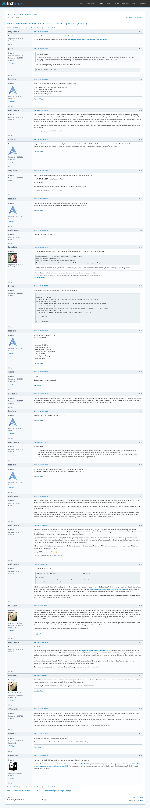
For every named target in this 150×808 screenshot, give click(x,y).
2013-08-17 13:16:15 (41, 525)
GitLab (116, 4)
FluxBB (140, 800)
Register (28, 14)
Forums (100, 4)
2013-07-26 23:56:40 (41, 230)
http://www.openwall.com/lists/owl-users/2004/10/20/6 (90, 40)
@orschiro (37, 385)
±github (40, 634)
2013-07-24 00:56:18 (41, 79)
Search (20, 14)
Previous (15, 27)
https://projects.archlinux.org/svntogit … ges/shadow (108, 589)
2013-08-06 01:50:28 (41, 286)
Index (8, 14)
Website (12, 63)
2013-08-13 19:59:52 (41, 394)
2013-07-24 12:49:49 (41, 110)
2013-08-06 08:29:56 (41, 372)
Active (131, 17)
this (101, 625)
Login (35, 14)
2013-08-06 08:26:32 (41, 331)
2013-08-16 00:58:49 (41, 465)
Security (125, 4)
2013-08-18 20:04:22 (41, 642)
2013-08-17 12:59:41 (41, 496)
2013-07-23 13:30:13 (41, 49)
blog (35, 634)
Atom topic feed (138, 797)
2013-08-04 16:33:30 (41, 247)
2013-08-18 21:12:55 (41, 709)
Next (53, 27)
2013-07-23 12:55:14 (41, 31)
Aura (41, 99)
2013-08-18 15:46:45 (41, 606)
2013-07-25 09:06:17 (41, 171)
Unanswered (139, 17)
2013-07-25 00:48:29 (41, 139)
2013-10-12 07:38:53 (41, 734)
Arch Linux (13, 3)
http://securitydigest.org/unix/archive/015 (96, 651)
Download (143, 4)
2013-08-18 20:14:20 (41, 675)
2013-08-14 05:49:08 (41, 411)
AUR (133, 4)
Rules (14, 14)
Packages (90, 4)
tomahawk (81, 764)
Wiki (108, 4)
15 (48, 27)
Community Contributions (27, 23)
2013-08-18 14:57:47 (41, 564)
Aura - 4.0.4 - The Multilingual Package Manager (65, 23)
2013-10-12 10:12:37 (41, 756)
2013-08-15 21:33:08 (41, 442)
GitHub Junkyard (39, 277)
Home (81, 4)
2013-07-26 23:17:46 (41, 199)
